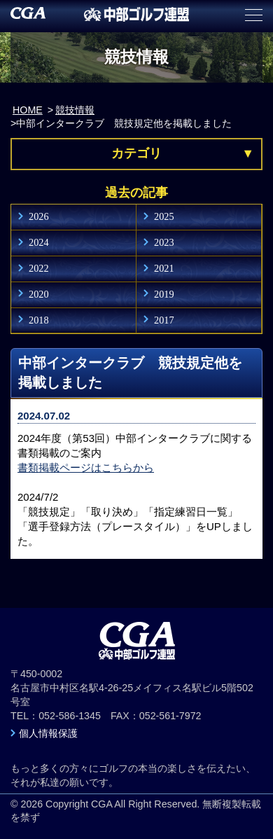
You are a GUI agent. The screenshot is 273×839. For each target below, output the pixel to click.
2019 (164, 294)
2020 (39, 294)
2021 (164, 268)
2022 (39, 268)
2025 (164, 216)
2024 (39, 242)
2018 (39, 320)
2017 (164, 320)
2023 (164, 242)
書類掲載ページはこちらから (86, 467)
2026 (39, 216)
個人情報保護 (48, 733)
